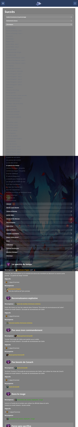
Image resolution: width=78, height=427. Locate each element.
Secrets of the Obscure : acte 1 (15, 58)
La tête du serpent (12, 136)
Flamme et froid (11, 200)
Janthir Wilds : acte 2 (12, 47)
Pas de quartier (11, 93)
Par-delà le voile (11, 55)
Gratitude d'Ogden (22, 270)
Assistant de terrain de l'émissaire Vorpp (18, 192)
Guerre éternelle (11, 106)
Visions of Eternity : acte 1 (14, 31)
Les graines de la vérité (13, 160)
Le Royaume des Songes (13, 52)
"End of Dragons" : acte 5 (14, 85)
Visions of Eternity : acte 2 (14, 33)
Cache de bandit (21, 368)
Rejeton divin (10, 41)
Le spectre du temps (12, 165)
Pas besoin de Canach (22, 362)
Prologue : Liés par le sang (14, 103)
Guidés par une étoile (13, 111)
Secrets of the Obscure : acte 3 (15, 63)
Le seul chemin (10, 28)
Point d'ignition (11, 133)
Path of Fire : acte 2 (12, 125)
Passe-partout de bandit (24, 336)
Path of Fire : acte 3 (12, 128)
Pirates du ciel (10, 198)
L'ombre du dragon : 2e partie (15, 168)
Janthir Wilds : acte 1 (12, 44)
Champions (9, 87)
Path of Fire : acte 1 (12, 122)
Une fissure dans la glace (14, 138)
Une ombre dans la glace (14, 98)
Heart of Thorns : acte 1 (13, 147)
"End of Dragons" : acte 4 (14, 82)
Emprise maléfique (12, 173)
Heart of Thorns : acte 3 (13, 152)
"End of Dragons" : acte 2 (14, 76)
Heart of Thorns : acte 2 (13, 149)
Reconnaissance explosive (25, 298)
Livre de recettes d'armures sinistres (28, 304)
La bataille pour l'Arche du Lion (15, 179)
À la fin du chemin (11, 130)
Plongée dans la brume (13, 68)
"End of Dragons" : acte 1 (14, 74)
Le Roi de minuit (11, 50)
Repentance (10, 39)
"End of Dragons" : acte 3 (14, 79)
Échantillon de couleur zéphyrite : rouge (29, 400)
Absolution (9, 36)
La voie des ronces (12, 163)
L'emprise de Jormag (12, 90)
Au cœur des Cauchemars (14, 187)
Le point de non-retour (13, 157)
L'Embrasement (11, 141)
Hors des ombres (11, 144)
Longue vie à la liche (12, 114)
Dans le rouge (18, 394)
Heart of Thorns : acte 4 (13, 155)
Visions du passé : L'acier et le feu (16, 95)
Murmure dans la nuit (13, 101)
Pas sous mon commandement (27, 330)
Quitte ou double (11, 109)
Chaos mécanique (11, 195)
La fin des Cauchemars (13, 184)
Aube (7, 120)
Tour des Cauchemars (13, 190)
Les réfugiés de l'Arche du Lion (15, 182)
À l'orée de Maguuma (12, 176)
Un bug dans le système (13, 117)
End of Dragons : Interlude (14, 71)
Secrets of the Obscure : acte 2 (15, 60)
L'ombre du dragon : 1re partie (15, 171)
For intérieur (10, 66)
